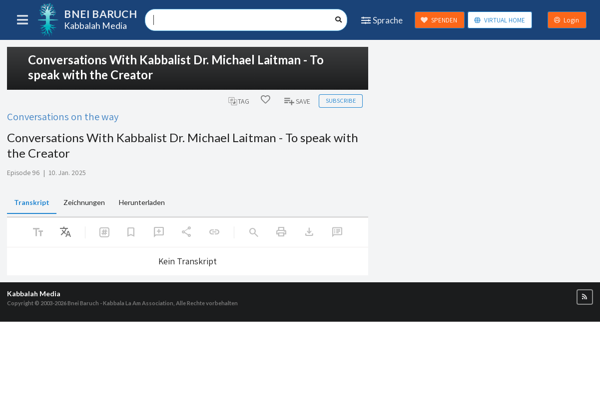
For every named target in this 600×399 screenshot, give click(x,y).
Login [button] (567, 20)
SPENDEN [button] (439, 20)
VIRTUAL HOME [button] (499, 20)
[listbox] (65, 232)
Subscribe (341, 100)
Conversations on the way (62, 116)
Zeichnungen (84, 202)
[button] (585, 297)
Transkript (31, 202)
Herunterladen (142, 202)
